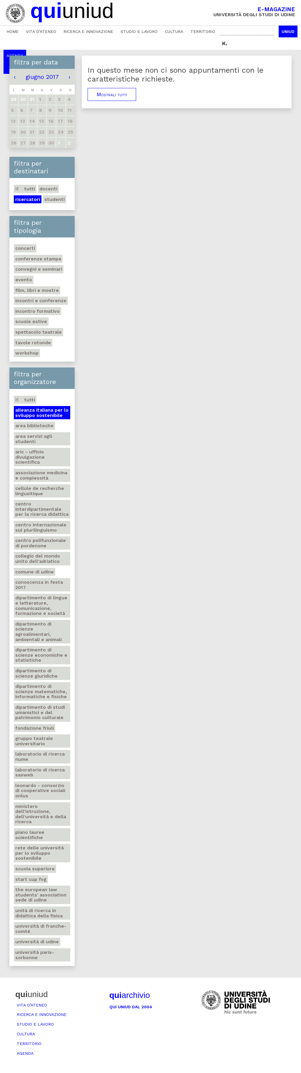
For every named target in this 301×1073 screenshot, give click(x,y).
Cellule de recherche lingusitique (39, 490)
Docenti (48, 189)
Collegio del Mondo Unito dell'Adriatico (37, 558)
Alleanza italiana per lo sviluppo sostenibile (41, 412)
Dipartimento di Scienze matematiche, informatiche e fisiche (41, 691)
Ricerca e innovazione (88, 31)
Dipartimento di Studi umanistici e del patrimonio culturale (40, 712)
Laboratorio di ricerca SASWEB (40, 772)
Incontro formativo (37, 311)
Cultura (174, 31)
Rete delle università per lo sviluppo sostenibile (39, 853)
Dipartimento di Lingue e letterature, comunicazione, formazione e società (41, 605)
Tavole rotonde (33, 342)
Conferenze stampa (38, 259)
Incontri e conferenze (40, 300)
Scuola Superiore (35, 868)
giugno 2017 (42, 76)
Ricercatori (27, 199)
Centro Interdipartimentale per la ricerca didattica (41, 509)
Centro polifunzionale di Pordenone (40, 543)
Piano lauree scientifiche (29, 834)
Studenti (54, 199)
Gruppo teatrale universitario (34, 741)
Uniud (288, 31)
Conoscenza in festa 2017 (39, 584)
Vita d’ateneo (41, 31)
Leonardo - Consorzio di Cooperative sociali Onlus (40, 790)
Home (12, 31)
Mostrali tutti (112, 94)
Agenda (25, 1053)
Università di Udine (37, 941)
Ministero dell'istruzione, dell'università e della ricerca (40, 814)
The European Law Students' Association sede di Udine (40, 895)
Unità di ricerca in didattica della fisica (39, 913)
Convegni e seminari (38, 269)
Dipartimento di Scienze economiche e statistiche (41, 655)
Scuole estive (31, 321)
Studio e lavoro (139, 31)
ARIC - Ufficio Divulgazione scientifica (30, 457)
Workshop (27, 353)
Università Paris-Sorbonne (34, 954)
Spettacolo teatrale (38, 332)
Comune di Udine (34, 572)
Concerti (25, 248)
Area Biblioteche (34, 425)
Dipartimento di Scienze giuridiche (36, 673)
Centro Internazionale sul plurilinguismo (40, 527)
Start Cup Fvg (30, 879)
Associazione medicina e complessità (41, 475)
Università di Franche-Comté (40, 928)
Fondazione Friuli (34, 728)
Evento (23, 279)
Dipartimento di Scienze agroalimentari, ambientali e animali (38, 631)
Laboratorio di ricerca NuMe (40, 756)
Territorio (202, 31)
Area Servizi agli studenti (33, 438)
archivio (129, 995)
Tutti (25, 189)
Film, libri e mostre (37, 290)
